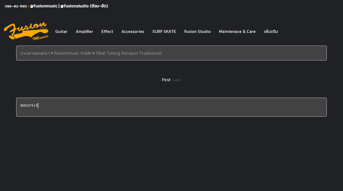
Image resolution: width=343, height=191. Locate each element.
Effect (107, 31)
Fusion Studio (197, 31)
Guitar (61, 31)
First (166, 79)
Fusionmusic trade (72, 53)
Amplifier (84, 31)
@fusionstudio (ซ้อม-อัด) (84, 6)
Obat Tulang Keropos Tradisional (129, 53)
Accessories (132, 31)
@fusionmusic (44, 6)
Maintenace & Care (237, 31)
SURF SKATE (164, 31)
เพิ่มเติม (271, 31)
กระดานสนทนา (35, 53)
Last (177, 79)
